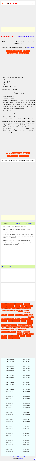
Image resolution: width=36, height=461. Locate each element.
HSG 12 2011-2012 (9, 426)
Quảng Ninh (11, 327)
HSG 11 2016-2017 (26, 405)
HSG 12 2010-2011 (9, 424)
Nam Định (16, 320)
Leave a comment (30, 47)
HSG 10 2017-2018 (9, 407)
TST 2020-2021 (26, 447)
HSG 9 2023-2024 (26, 389)
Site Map (24, 456)
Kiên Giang (3, 318)
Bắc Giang (23, 306)
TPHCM (2, 329)
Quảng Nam (27, 325)
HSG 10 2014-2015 (9, 400)
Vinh (24, 333)
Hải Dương (10, 314)
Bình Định (10, 306)
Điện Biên (15, 335)
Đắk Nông (3, 338)
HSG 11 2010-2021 (26, 391)
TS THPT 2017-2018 (10, 375)
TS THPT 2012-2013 (10, 363)
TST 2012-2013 (26, 428)
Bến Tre (9, 308)
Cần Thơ (27, 308)
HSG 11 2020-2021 (26, 414)
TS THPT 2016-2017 (10, 373)
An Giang (3, 303)
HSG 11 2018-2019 (26, 410)
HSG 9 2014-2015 (26, 368)
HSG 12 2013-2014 (9, 430)
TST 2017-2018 (26, 440)
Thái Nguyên (23, 329)
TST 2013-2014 (26, 430)
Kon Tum (10, 318)
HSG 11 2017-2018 (26, 407)
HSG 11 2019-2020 (26, 412)
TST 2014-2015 (26, 433)
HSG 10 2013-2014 (9, 398)
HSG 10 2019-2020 (9, 412)
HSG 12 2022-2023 (9, 451)
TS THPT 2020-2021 (10, 382)
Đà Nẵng (21, 335)
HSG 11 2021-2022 (26, 417)
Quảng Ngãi (3, 327)
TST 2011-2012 (26, 426)
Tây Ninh (18, 333)
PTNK (2, 325)
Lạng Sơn (10, 320)
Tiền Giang (12, 331)
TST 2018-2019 (26, 442)
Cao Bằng (15, 308)
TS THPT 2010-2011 (10, 359)
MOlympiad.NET (20, 458)
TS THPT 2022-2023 (10, 387)
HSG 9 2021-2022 (26, 384)
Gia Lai (2, 310)
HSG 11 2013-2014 (26, 398)
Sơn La (30, 327)
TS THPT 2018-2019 (10, 377)
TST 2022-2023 (26, 451)
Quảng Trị (17, 327)
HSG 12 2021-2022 (9, 449)
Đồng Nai (9, 338)
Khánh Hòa (30, 316)
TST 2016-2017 (26, 437)
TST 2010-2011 (26, 424)
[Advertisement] (18, 14)
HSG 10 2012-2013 (9, 396)
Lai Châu (16, 318)
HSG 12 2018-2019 (9, 442)
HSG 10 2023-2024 (9, 421)
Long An (21, 318)
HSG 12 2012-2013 (9, 428)
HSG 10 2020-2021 (9, 414)
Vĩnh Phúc (3, 335)
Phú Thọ (8, 325)
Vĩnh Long (29, 333)
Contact (14, 456)
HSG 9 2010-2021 (26, 359)
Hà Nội (19, 310)
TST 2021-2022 (26, 449)
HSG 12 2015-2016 (9, 435)
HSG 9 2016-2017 (26, 373)
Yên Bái (9, 335)
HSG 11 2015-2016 (26, 403)
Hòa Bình (25, 312)
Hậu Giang (24, 314)
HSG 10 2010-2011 (9, 391)
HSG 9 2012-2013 (26, 363)
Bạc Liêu (16, 306)
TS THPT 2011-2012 (10, 361)
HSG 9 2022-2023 (26, 387)
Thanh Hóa (10, 329)
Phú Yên (13, 325)
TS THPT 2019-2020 (10, 380)
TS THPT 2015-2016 (10, 370)
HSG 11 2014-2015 (26, 400)
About (11, 456)
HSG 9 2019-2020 (26, 380)
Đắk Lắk (27, 335)
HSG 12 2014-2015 (9, 433)
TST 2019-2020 (26, 444)
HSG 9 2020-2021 (26, 382)
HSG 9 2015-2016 (26, 370)
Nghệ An (22, 320)
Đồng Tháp (16, 338)
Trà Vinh (18, 331)
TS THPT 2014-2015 (10, 368)
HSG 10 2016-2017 (9, 405)
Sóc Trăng (24, 327)
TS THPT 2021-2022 (10, 384)
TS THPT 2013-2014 (10, 366)
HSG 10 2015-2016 (9, 403)
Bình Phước (26, 303)
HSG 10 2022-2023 (9, 419)
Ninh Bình (29, 320)
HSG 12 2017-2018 (9, 440)
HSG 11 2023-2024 (26, 421)
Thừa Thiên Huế (4, 331)
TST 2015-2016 (26, 435)
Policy (21, 456)
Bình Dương (19, 303)
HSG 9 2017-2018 (26, 375)
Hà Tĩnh (25, 310)
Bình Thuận (3, 306)
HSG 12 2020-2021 (9, 447)
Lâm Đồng (3, 320)
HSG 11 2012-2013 (26, 396)
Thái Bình (16, 329)
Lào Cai (27, 318)
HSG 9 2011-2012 (26, 361)
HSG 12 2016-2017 (9, 437)
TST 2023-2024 (26, 454)
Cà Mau (21, 308)
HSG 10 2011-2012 (9, 393)
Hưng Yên (3, 314)
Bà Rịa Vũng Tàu (11, 303)
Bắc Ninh (3, 308)
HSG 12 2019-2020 (9, 444)
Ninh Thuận (29, 322)
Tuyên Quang (25, 331)
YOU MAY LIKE (6, 266)
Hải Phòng (17, 314)
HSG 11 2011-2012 (26, 393)
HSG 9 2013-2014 (26, 366)
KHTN (29, 314)
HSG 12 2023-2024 (9, 454)
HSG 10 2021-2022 (9, 417)
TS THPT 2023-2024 (10, 389)
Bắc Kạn (29, 306)
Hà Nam (14, 310)
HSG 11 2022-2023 (26, 419)
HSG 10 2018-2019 (9, 410)
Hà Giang (8, 310)
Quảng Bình (20, 325)
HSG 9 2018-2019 (26, 377)
